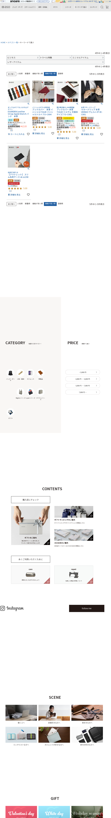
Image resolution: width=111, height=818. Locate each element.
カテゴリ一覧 (13, 42)
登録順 (60, 73)
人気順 (20, 73)
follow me (86, 608)
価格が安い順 (37, 73)
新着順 (27, 73)
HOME (3, 42)
